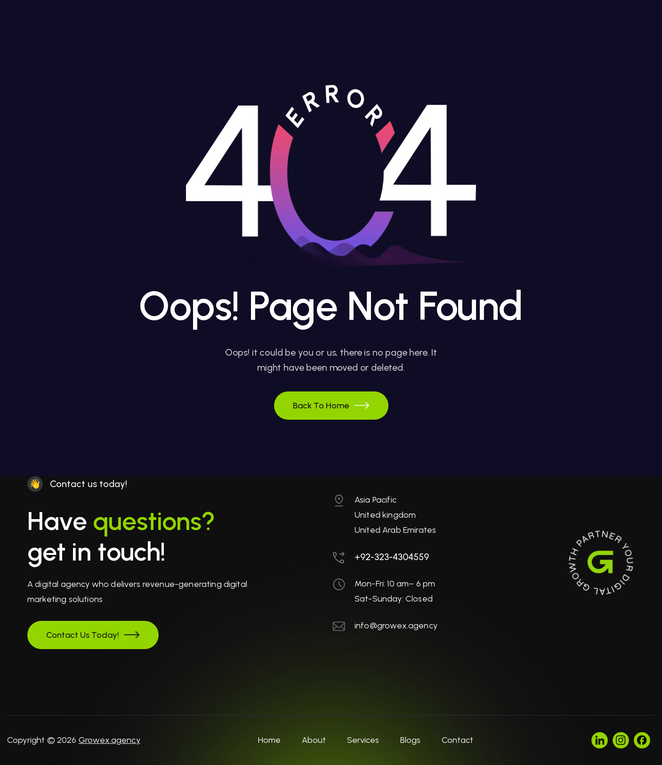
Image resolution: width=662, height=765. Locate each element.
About (314, 740)
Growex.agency (109, 740)
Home (269, 740)
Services (363, 740)
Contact (457, 740)
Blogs (410, 740)
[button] (331, 405)
